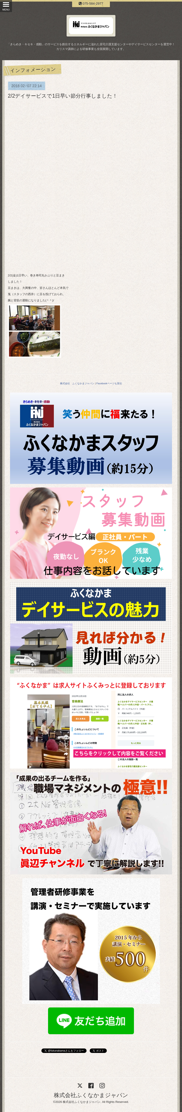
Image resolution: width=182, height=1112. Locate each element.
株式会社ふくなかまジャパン (91, 1095)
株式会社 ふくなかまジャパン (77, 383)
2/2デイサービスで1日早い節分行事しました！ (62, 96)
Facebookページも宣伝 (109, 383)
